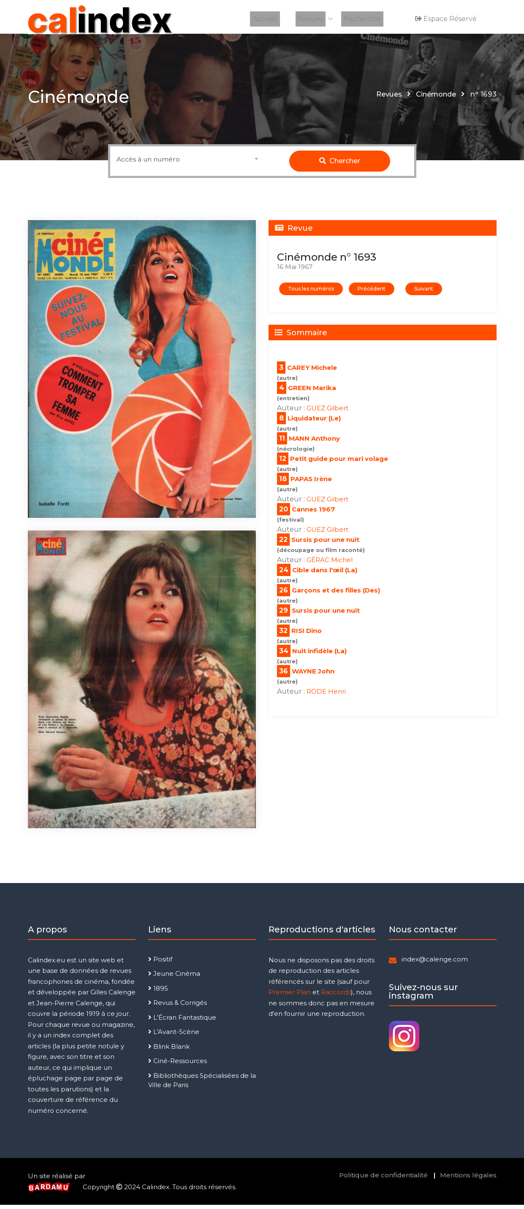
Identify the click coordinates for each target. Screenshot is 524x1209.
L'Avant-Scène (173, 1036)
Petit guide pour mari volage (339, 463)
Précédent (372, 293)
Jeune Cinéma (174, 978)
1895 (158, 992)
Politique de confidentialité (383, 1179)
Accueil (267, 19)
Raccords (336, 996)
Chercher (339, 165)
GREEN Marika (312, 392)
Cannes (305, 513)
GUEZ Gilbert (327, 412)
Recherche (360, 19)
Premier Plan (290, 996)
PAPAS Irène (311, 483)
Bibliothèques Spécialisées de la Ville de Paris (202, 1084)
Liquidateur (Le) (314, 422)
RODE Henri (326, 696)
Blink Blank (169, 1051)
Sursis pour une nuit (325, 544)
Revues (310, 19)
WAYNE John (313, 675)
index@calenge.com (435, 963)
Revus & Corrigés (177, 1007)
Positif (160, 963)
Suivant (423, 293)
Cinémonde (434, 98)
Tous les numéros (311, 293)
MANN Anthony (314, 443)
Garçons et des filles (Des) (336, 594)
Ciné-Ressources (177, 1065)
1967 (327, 513)
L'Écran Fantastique (182, 1022)
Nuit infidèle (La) (319, 655)
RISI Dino (306, 635)
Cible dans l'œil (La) (324, 574)
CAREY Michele (312, 372)
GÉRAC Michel (330, 564)
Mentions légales (468, 1179)
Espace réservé (444, 19)
